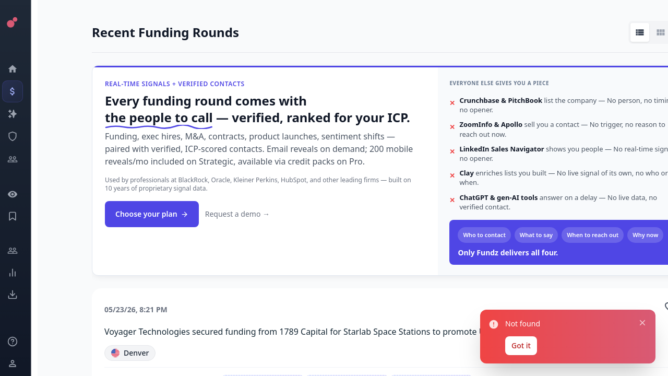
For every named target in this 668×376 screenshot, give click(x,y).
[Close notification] (642, 323)
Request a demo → (237, 214)
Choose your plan (151, 214)
